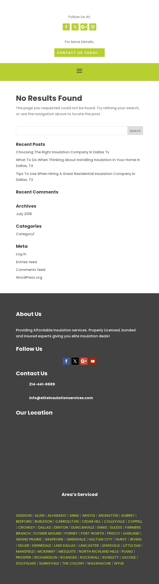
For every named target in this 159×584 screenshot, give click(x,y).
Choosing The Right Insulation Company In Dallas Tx (62, 152)
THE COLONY (73, 563)
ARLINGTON (108, 515)
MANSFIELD (25, 551)
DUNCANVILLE (82, 527)
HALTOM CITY (100, 539)
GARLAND (131, 533)
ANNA (74, 515)
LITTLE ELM (131, 545)
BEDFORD (24, 521)
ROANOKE (68, 557)
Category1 (25, 234)
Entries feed (26, 262)
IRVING (136, 539)
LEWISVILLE (111, 545)
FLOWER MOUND (47, 533)
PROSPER (23, 557)
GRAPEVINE (54, 539)
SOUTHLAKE (26, 563)
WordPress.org (29, 277)
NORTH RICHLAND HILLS (99, 551)
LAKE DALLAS (65, 545)
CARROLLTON (67, 521)
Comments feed (30, 269)
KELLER (23, 545)
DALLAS (44, 527)
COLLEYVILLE (114, 521)
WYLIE (119, 563)
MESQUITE (67, 551)
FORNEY (71, 533)
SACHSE (129, 557)
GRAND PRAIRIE (29, 539)
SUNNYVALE (49, 563)
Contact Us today (77, 52)
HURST (121, 539)
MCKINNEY (46, 551)
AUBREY (127, 515)
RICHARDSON (45, 557)
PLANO (127, 551)
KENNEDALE (41, 545)
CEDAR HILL (91, 521)
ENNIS (102, 527)
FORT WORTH (92, 533)
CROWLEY (26, 527)
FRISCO (113, 533)
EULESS (116, 527)
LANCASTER (89, 545)
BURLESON (43, 521)
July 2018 (24, 213)
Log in (21, 254)
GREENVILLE (76, 539)
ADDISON (24, 515)
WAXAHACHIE (99, 563)
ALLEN (39, 515)
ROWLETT (110, 557)
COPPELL (135, 521)
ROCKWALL (89, 557)
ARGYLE (88, 515)
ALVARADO (56, 515)
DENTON (61, 527)
